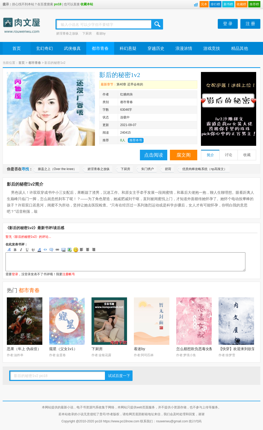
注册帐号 (68, 274)
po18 (57, 4)
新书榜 (228, 4)
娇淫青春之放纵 (67, 33)
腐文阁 (183, 155)
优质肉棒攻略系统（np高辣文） (204, 169)
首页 (16, 48)
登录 (15, 274)
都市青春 (100, 48)
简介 (210, 155)
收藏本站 (86, 4)
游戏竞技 (211, 48)
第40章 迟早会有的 (130, 84)
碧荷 (168, 169)
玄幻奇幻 (44, 48)
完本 (204, 4)
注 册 (250, 23)
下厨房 (87, 33)
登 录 (227, 23)
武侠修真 (72, 48)
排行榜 (215, 4)
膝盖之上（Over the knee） (57, 169)
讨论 (228, 155)
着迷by (101, 33)
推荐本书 (135, 140)
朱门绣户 (147, 169)
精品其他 (239, 48)
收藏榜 (241, 4)
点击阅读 (153, 155)
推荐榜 (254, 4)
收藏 (247, 155)
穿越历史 (156, 48)
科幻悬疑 (128, 48)
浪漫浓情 (183, 48)
